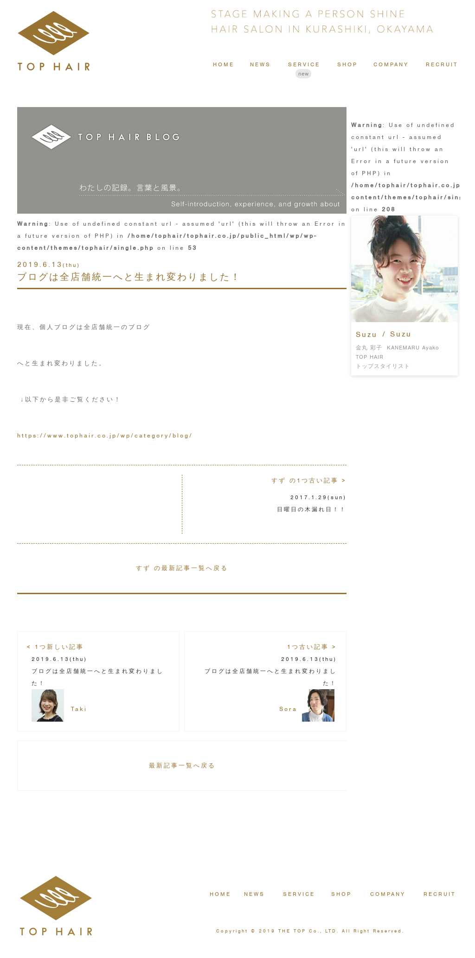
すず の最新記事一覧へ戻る (182, 568)
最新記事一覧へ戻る (182, 765)
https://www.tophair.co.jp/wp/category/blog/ (105, 435)
